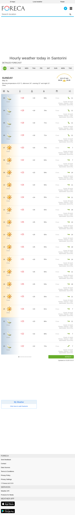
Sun (4, 68)
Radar (62, 2)
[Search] (37, 14)
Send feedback (6, 459)
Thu (33, 68)
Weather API (5, 491)
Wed (26, 68)
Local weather (37, 2)
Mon (12, 68)
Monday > (69, 357)
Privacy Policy (5, 475)
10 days (12, 2)
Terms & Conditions (7, 471)
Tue (19, 68)
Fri (41, 68)
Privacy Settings (6, 479)
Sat (48, 68)
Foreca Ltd (6, 483)
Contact (3, 463)
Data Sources (5, 467)
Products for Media (7, 495)
